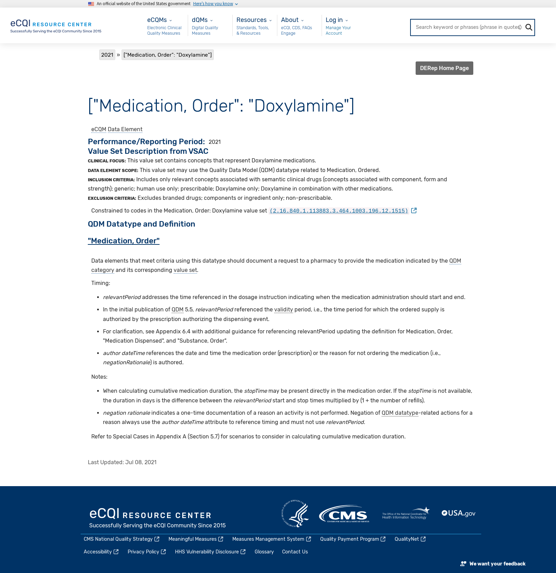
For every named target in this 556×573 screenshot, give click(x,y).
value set (185, 269)
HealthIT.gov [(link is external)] (406, 513)
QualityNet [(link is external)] (411, 539)
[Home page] (56, 25)
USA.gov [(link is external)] (459, 513)
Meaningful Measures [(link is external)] (196, 539)
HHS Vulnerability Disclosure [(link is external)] (210, 552)
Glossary (264, 552)
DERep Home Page (444, 68)
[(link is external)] (342, 210)
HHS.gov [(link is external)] (295, 513)
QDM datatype (400, 412)
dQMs (200, 19)
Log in (334, 19)
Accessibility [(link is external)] (101, 552)
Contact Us (295, 552)
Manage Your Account (338, 30)
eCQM (98, 129)
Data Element (125, 129)
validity (283, 309)
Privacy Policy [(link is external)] (147, 552)
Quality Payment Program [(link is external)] (353, 539)
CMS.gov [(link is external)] (344, 513)
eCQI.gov (158, 518)
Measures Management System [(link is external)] (272, 539)
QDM (178, 309)
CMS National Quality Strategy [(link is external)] (122, 539)
